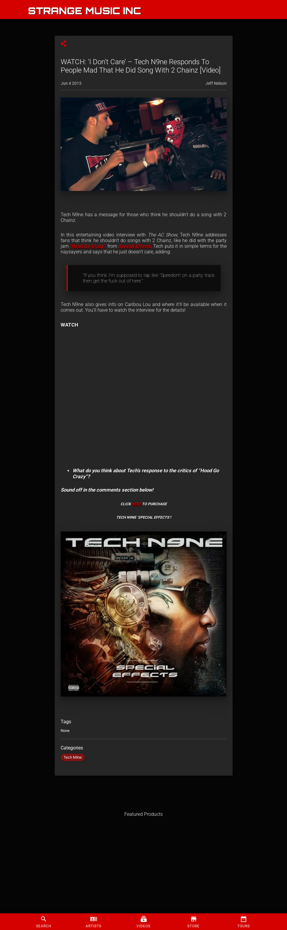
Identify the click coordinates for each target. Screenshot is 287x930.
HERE (136, 504)
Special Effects (134, 246)
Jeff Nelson (216, 83)
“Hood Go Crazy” (88, 246)
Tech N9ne (73, 757)
